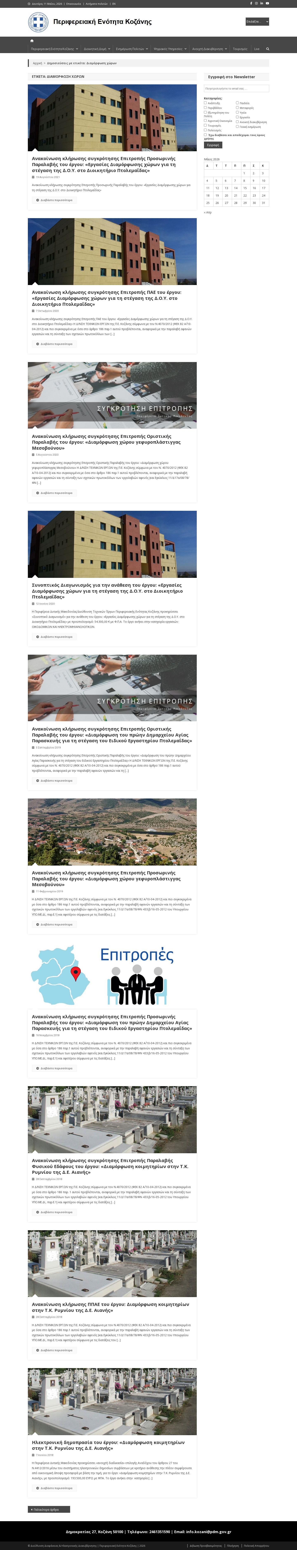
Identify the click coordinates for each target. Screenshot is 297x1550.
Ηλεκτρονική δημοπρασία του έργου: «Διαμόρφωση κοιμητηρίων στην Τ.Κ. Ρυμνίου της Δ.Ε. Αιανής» (108, 1445)
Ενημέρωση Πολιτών (130, 49)
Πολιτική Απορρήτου (256, 1546)
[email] (236, 88)
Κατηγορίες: (213, 98)
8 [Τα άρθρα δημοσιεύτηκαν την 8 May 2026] (244, 181)
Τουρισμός (240, 49)
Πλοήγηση (233, 1546)
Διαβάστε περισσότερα (54, 200)
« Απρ (208, 212)
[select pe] (257, 21)
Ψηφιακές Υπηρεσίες (168, 49)
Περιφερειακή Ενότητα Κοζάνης (52, 49)
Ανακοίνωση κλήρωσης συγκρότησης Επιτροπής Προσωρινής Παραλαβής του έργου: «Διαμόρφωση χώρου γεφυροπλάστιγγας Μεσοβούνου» (106, 878)
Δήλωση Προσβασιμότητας (206, 1546)
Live (256, 49)
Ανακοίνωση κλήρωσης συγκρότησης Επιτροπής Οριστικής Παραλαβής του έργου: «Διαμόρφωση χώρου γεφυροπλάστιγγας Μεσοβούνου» (106, 442)
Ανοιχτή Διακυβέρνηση (207, 49)
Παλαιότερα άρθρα (46, 1510)
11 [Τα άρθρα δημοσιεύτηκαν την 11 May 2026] (208, 188)
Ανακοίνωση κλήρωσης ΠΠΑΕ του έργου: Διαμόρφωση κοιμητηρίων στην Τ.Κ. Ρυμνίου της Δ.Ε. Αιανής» (110, 1307)
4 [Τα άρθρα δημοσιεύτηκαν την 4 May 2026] (207, 181)
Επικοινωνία (73, 4)
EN (114, 4)
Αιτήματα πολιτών (96, 4)
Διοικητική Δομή (95, 49)
